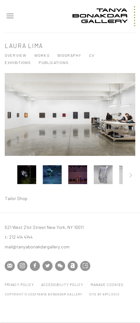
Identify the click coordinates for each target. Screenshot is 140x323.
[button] (26, 174)
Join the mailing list (10, 266)
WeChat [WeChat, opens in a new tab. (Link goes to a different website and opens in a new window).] (60, 266)
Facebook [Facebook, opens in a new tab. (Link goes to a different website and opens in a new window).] (35, 266)
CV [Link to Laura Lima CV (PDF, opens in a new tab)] (91, 55)
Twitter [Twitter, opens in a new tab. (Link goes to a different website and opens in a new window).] (47, 266)
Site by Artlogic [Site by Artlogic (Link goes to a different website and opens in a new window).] (104, 294)
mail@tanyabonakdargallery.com (37, 246)
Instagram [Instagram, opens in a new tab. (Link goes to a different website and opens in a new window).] (22, 266)
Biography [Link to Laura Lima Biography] (69, 55)
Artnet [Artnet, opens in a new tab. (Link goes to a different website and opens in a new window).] (73, 266)
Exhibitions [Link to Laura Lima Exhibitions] (18, 62)
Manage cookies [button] (107, 285)
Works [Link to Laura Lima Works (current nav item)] (42, 55)
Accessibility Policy (62, 285)
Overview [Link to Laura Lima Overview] (15, 55)
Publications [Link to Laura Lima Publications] (54, 62)
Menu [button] (9, 16)
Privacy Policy (19, 285)
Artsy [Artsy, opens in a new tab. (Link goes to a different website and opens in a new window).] (85, 266)
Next (130, 176)
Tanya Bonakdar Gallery (103, 16)
